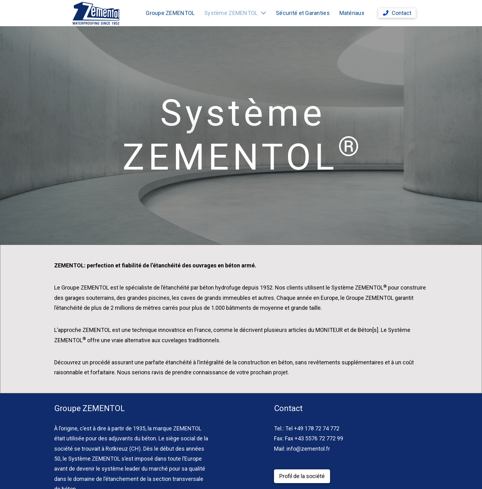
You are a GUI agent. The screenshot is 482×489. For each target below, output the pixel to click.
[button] (397, 13)
